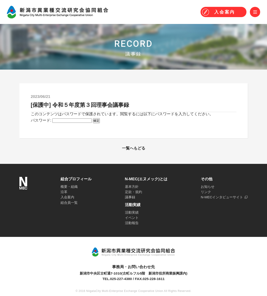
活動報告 (132, 223)
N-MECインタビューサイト (222, 197)
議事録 (130, 197)
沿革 (64, 192)
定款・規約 (133, 192)
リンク (206, 192)
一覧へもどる (133, 148)
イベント (132, 218)
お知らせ (207, 187)
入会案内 (67, 197)
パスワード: (61, 120)
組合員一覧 (69, 202)
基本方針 (132, 187)
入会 (224, 12)
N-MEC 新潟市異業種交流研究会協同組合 (57, 12)
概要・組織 (69, 187)
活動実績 (132, 212)
